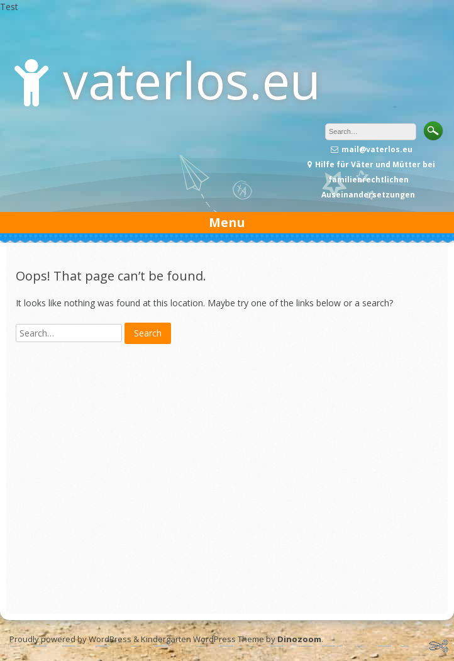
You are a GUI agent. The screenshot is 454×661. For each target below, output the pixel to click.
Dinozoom (299, 639)
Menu (227, 222)
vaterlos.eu (192, 79)
